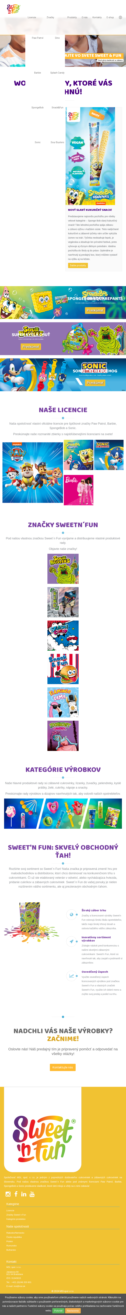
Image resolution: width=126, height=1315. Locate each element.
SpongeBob (38, 107)
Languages (120, 17)
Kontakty (97, 17)
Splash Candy (57, 72)
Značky (50, 17)
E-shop (110, 17)
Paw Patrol (37, 38)
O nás (85, 17)
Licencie (32, 17)
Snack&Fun (57, 107)
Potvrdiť (58, 1310)
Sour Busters (57, 142)
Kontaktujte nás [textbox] (62, 1074)
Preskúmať (95, 310)
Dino (57, 38)
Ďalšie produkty (78, 265)
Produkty (72, 17)
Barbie (37, 72)
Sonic (38, 142)
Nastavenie (73, 1310)
